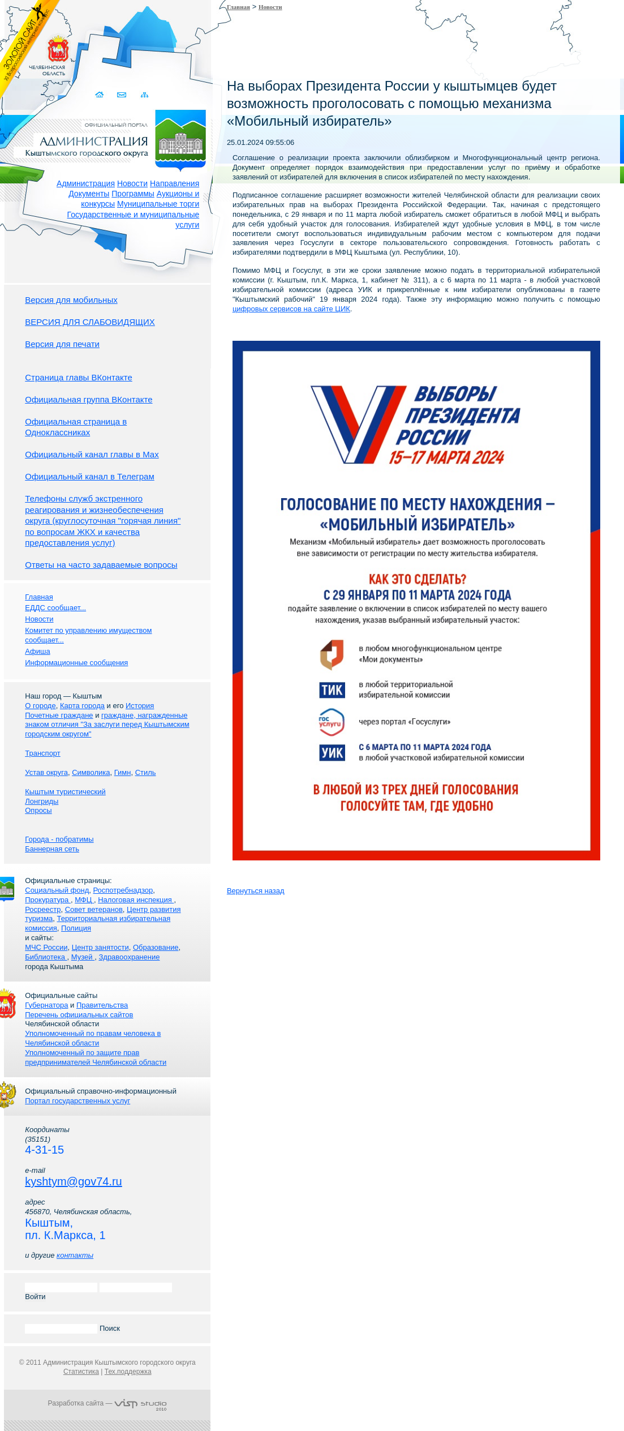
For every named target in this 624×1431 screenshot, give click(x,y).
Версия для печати (62, 344)
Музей (82, 957)
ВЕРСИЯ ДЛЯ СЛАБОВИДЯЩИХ (90, 322)
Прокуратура (48, 900)
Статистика (81, 1372)
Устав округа (46, 772)
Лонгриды (41, 801)
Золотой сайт (30, 50)
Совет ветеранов (94, 909)
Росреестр (43, 909)
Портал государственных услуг (77, 1100)
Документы (88, 193)
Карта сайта (144, 95)
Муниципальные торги (158, 203)
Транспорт (43, 753)
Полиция (76, 928)
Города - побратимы (59, 839)
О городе (40, 705)
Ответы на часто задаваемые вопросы (101, 564)
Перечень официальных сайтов (79, 1014)
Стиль (145, 772)
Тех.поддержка (128, 1372)
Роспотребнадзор (123, 890)
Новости (132, 183)
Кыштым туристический (65, 791)
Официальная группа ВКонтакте (88, 399)
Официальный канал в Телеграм (89, 476)
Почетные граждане (59, 715)
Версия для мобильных (71, 300)
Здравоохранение (129, 957)
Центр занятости (100, 947)
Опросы (38, 810)
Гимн (122, 772)
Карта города (82, 705)
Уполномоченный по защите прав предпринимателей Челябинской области (95, 1057)
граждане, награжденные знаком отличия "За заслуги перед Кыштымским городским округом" (107, 725)
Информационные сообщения (76, 662)
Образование (156, 947)
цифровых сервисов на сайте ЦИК (291, 309)
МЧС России (46, 947)
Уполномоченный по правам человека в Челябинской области (93, 1038)
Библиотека (46, 957)
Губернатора (46, 1005)
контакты (75, 1255)
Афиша (37, 651)
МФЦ (84, 900)
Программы (132, 193)
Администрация (86, 183)
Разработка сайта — (107, 1403)
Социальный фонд (57, 890)
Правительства (102, 1005)
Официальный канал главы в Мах (91, 454)
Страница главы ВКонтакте (78, 377)
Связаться (122, 95)
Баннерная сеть (52, 849)
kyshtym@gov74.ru (73, 1181)
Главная (238, 6)
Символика (91, 772)
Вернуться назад (256, 890)
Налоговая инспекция (136, 900)
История (140, 705)
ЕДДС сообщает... (55, 607)
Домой (100, 95)
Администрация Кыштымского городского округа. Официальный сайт (113, 138)
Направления (174, 183)
